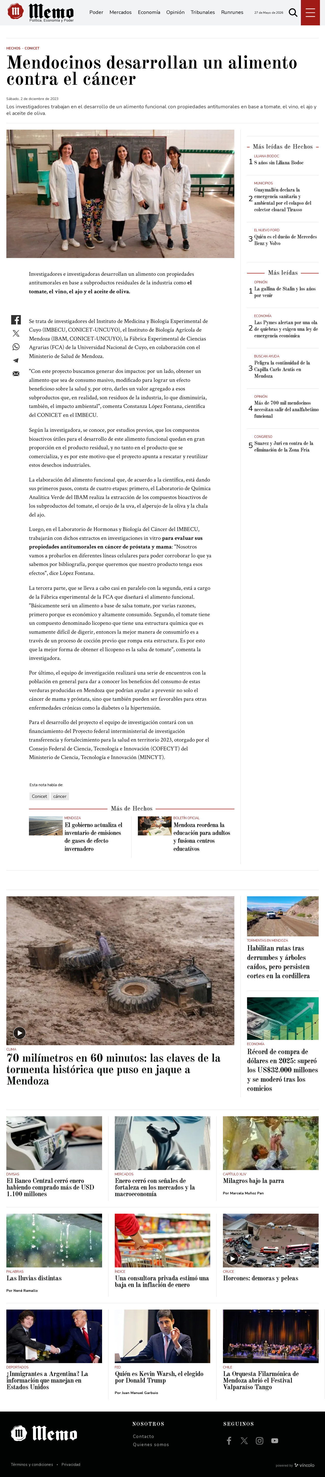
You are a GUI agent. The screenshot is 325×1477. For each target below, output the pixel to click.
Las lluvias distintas (33, 1278)
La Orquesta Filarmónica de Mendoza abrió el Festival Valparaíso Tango (261, 1381)
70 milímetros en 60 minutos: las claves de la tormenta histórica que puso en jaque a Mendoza (113, 1070)
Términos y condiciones (32, 1464)
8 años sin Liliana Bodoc (278, 163)
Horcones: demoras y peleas (260, 1278)
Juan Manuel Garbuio (140, 1392)
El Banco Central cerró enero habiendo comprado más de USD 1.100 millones (50, 1188)
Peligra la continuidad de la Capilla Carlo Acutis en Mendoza (282, 370)
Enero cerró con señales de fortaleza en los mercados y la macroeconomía (155, 1188)
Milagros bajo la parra (253, 1181)
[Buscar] (293, 13)
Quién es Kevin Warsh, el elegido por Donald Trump (159, 1377)
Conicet (39, 796)
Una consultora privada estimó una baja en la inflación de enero (162, 1282)
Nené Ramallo (25, 1290)
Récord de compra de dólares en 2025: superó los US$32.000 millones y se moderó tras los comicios (282, 1071)
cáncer (60, 796)
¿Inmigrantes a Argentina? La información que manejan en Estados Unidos (47, 1381)
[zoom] (120, 194)
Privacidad (70, 1464)
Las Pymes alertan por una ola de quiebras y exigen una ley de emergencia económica (286, 329)
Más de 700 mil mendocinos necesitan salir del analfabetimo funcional (286, 410)
